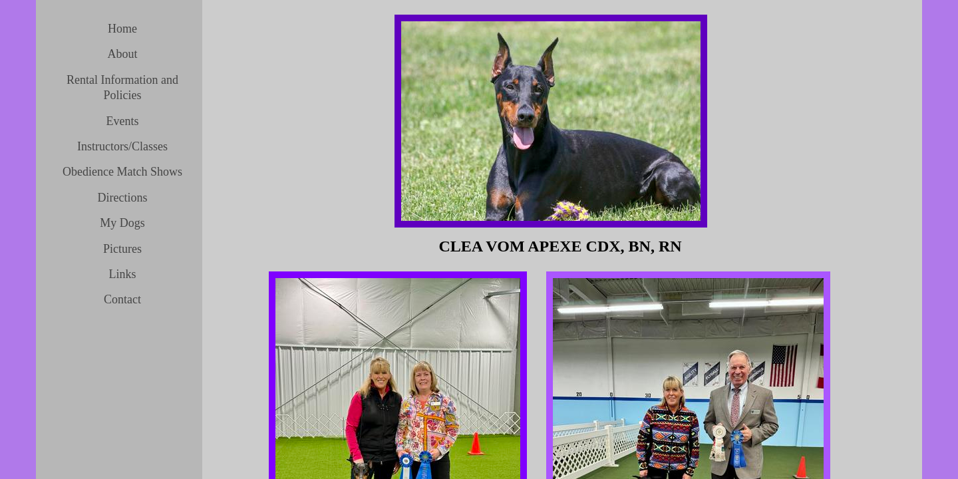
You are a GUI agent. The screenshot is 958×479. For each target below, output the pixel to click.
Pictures (122, 248)
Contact (122, 299)
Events (122, 121)
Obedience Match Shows (122, 171)
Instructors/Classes (122, 146)
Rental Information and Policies (122, 87)
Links (122, 274)
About (123, 54)
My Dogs (122, 223)
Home (122, 28)
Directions (123, 197)
